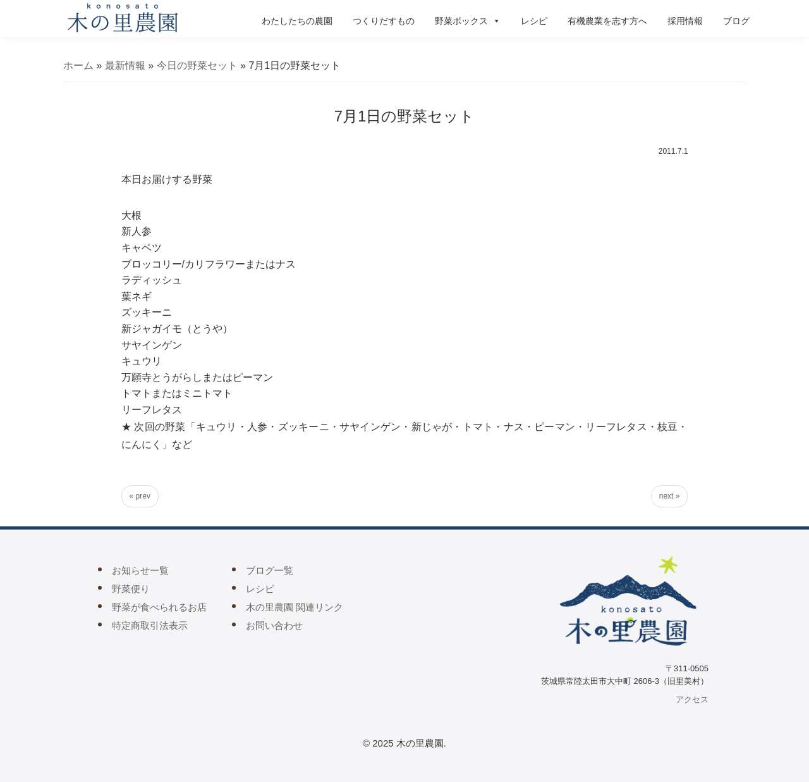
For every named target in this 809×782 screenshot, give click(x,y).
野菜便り (131, 588)
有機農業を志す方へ (607, 21)
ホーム (78, 65)
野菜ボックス (468, 21)
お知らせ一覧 (140, 570)
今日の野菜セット (197, 65)
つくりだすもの (384, 21)
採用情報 (685, 21)
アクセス (692, 699)
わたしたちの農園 (297, 21)
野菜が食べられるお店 (159, 607)
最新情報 (125, 65)
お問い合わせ (274, 625)
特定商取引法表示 (150, 625)
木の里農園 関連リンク (294, 607)
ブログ (736, 21)
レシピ (534, 21)
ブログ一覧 (269, 570)
